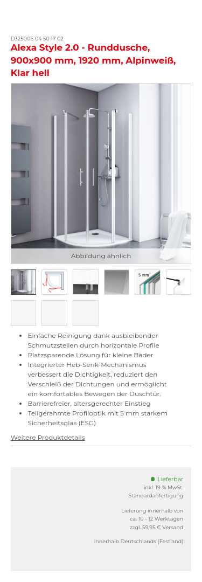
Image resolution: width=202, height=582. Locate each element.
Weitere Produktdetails (48, 437)
